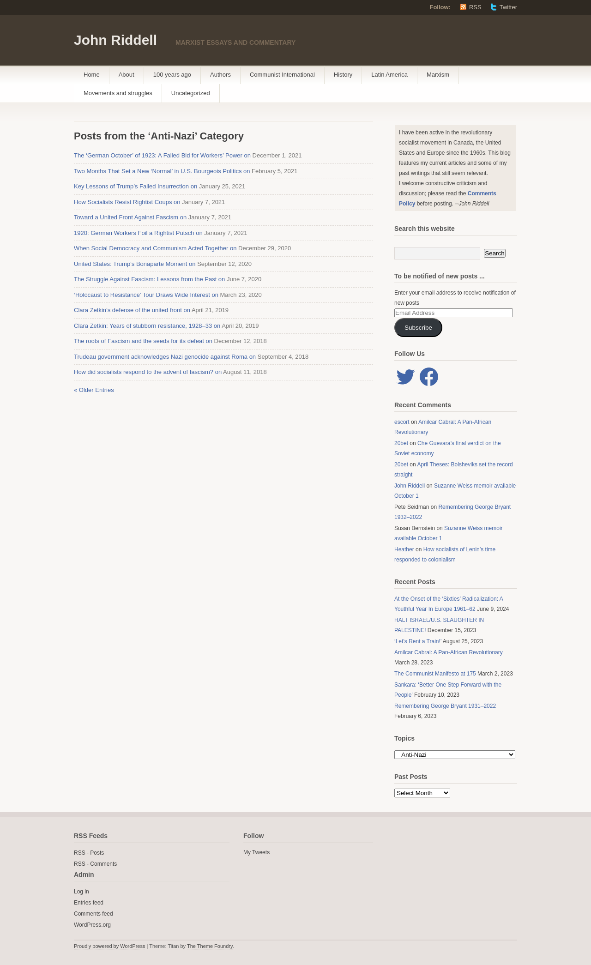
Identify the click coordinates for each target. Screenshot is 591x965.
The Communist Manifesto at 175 (435, 673)
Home (92, 74)
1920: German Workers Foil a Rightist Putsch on (138, 232)
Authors (220, 74)
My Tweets (256, 852)
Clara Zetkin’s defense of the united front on (132, 310)
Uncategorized (190, 93)
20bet (401, 443)
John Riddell (115, 40)
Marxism (438, 74)
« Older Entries (94, 389)
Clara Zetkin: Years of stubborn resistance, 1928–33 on (147, 325)
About (126, 74)
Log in (81, 891)
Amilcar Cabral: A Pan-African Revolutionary (448, 652)
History (343, 74)
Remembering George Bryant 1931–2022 (445, 706)
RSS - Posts (89, 853)
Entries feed (88, 902)
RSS (475, 7)
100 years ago (172, 74)
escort (402, 422)
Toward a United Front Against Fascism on (130, 217)
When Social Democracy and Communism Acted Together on (155, 248)
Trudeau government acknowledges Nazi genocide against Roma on (165, 356)
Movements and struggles (118, 93)
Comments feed (93, 914)
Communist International (282, 74)
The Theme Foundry (210, 946)
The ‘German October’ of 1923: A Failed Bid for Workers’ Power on (162, 155)
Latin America (389, 74)
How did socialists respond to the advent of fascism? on (148, 371)
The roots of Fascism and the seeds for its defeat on (143, 341)
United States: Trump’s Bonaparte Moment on (135, 263)
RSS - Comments (95, 864)
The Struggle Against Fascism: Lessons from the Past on (149, 279)
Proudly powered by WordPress (109, 946)
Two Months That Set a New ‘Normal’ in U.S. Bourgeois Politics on (162, 171)
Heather (404, 549)
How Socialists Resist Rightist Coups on (127, 202)
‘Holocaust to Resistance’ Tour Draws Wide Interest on (146, 294)
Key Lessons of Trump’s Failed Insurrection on (135, 186)
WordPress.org (92, 925)
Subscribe (418, 327)
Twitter (508, 7)
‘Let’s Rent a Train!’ (417, 641)
